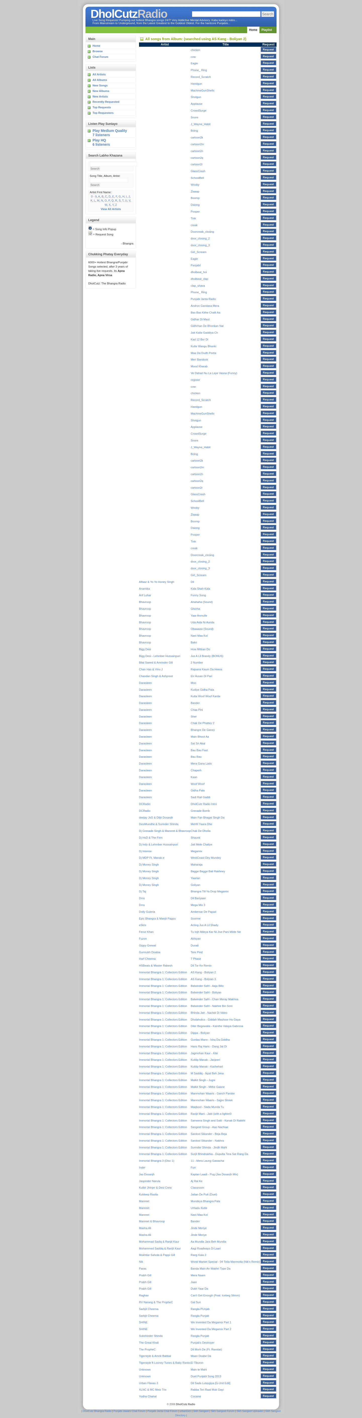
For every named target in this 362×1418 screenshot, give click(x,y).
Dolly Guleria (147, 911)
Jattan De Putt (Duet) (204, 1194)
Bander (195, 702)
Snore (194, 117)
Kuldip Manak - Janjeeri (205, 1059)
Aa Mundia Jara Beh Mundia (208, 1241)
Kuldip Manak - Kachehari (207, 1066)
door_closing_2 (200, 238)
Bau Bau (196, 756)
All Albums (100, 79)
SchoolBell (197, 177)
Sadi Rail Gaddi (200, 797)
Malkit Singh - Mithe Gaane (208, 1086)
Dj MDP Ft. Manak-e (151, 857)
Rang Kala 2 (198, 1254)
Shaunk (195, 837)
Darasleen (145, 682)
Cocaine (196, 1396)
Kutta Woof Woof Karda (205, 696)
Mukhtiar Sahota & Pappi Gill (157, 1254)
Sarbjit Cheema (148, 1308)
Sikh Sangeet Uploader (250, 1411)
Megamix (196, 851)
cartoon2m (197, 144)
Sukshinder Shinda (151, 1335)
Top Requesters (103, 112)
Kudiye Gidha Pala (202, 689)
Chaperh (196, 770)
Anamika (144, 588)
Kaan (194, 777)
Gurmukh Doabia (149, 952)
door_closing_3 (200, 245)
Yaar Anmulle (199, 615)
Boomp (195, 197)
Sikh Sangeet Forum (222, 1411)
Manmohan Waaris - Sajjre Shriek (212, 1100)
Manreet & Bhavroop (152, 1221)
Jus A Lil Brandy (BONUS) (207, 655)
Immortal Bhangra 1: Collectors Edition (163, 972)
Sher (194, 716)
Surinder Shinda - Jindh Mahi (209, 1147)
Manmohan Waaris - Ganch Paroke (213, 1093)
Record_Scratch (201, 76)
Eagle (194, 63)
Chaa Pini (197, 709)
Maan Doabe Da (201, 1355)
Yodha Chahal (148, 1396)
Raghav (144, 1295)
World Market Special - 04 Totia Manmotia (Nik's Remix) (225, 1261)
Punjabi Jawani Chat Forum (129, 1411)
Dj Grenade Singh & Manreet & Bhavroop (165, 830)
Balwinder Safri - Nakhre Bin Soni (212, 1005)
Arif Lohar (145, 595)
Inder (142, 1167)
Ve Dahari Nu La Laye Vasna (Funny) (214, 373)
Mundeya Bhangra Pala (205, 1201)
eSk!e (142, 925)
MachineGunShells (202, 90)
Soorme (196, 918)
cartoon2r (197, 164)
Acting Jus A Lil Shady (204, 925)
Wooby (195, 184)
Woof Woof (198, 783)
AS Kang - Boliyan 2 (203, 972)
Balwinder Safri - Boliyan (206, 992)
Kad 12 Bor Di (199, 339)
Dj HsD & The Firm (151, 837)
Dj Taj (142, 891)
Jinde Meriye (199, 1228)
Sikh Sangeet (201, 1411)
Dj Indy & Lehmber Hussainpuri (158, 844)
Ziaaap (195, 191)
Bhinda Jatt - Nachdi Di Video (209, 1012)
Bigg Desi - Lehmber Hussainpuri (159, 655)
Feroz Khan (146, 931)
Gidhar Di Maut (200, 319)
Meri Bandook (199, 359)
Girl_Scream (198, 252)
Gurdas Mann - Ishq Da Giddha (210, 1039)
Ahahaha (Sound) (202, 601)
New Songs (100, 85)
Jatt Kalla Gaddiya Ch (204, 332)
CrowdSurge (198, 110)
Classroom (197, 1187)
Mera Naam (198, 1275)
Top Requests (102, 107)
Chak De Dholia (200, 830)
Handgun (196, 83)
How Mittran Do (200, 649)
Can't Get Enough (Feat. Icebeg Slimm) (215, 1295)
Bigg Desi (145, 649)
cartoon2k (197, 137)
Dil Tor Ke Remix (201, 965)
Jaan (194, 1282)
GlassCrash (198, 171)
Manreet (144, 1201)
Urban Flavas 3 (148, 1383)
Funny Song (198, 595)
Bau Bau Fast (199, 750)
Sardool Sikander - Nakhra (207, 1140)
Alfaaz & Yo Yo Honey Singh (156, 581)
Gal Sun (196, 1302)
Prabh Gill (145, 1275)
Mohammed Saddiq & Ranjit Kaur (160, 1248)
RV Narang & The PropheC (156, 1302)
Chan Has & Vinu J (151, 669)
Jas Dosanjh (147, 1174)
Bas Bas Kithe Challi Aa (205, 312)
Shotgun (196, 96)
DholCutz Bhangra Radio (97, 1411)
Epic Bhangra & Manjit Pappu (157, 918)
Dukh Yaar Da (199, 1288)
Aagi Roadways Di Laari (206, 1248)
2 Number (197, 662)
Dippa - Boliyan (200, 1032)
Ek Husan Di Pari (201, 676)
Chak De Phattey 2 (202, 723)
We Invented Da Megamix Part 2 (211, 1329)
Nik (141, 1261)
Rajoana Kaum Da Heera (206, 669)
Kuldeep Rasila (148, 1194)
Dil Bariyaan (198, 898)
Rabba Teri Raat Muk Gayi (207, 1389)
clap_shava (198, 285)
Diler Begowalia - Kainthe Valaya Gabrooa (217, 1026)
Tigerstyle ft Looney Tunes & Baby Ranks (165, 1362)
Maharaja (197, 864)
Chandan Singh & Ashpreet (156, 676)
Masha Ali (145, 1228)
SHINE (143, 1322)
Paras (142, 1268)
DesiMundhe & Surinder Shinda (158, 824)
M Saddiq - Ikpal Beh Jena (207, 1073)
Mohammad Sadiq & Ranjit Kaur (159, 1241)
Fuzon (143, 938)
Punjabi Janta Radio (203, 298)
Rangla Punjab (200, 1315)
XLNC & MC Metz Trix (152, 1389)
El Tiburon (197, 1362)
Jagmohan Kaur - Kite (204, 1053)
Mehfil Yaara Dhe (201, 824)
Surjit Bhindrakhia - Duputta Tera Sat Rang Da (219, 1153)
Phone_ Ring (199, 70)
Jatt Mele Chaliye (201, 844)
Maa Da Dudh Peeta (203, 352)
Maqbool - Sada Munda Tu (207, 1106)
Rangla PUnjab (200, 1308)
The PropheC (147, 1349)
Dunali (195, 945)
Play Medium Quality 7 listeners (110, 133)
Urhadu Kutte (199, 1207)
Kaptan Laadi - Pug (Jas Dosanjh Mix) (214, 1174)
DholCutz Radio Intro (204, 803)
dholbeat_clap (199, 278)
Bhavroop (145, 601)
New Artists (100, 96)
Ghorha (195, 608)
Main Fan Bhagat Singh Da (207, 817)
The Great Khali (149, 1342)
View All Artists (111, 209)
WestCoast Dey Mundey (206, 857)
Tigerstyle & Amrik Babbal (155, 1355)
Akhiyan (196, 938)
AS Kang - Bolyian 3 (203, 979)
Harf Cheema (147, 958)
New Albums (101, 90)
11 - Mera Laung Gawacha (207, 1160)
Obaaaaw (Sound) (202, 628)
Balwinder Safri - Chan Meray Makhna (214, 999)
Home (253, 30)
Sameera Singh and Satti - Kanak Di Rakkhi (218, 1120)
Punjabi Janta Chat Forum (162, 1411)
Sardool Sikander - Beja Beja (209, 1133)
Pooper (195, 211)
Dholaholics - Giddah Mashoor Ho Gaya (216, 1019)
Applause (197, 103)
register (195, 379)
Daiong (195, 204)
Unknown (145, 1369)
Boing (194, 130)
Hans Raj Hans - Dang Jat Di (209, 1046)
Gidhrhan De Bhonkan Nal (207, 325)
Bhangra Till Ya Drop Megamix (210, 891)
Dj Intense (145, 851)
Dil (192, 581)
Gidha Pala (198, 790)
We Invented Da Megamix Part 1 (211, 1322)
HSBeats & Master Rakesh (155, 965)
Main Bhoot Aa (200, 736)
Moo (193, 682)
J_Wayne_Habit (201, 124)
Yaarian (195, 878)
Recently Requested (106, 101)
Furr (193, 1167)
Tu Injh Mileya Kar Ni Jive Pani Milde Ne (216, 931)
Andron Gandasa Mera (205, 305)
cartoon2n (197, 151)
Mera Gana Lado (201, 763)
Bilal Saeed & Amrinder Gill (156, 662)
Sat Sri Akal (198, 743)
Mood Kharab (199, 366)
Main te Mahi (199, 1369)
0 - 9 (94, 196)
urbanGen (185, 1411)
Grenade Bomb (200, 810)
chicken (195, 50)
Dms (142, 898)
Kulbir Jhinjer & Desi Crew (155, 1187)
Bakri (194, 642)
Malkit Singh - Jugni (203, 1080)
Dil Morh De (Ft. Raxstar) (206, 1349)
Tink (193, 218)
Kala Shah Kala (200, 588)
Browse (98, 51)
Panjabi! (196, 265)
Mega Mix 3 (198, 904)
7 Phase (196, 958)
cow (193, 56)
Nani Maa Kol (199, 635)
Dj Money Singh (149, 864)
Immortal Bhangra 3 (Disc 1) (156, 1160)
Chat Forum (100, 56)
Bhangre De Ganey (203, 729)
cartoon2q (197, 157)
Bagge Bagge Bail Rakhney (208, 871)
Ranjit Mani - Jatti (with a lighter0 (211, 1113)
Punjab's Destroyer (202, 1342)
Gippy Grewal (147, 945)
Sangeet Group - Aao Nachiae (209, 1127)
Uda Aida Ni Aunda (202, 622)
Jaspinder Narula (149, 1181)
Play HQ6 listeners (101, 142)
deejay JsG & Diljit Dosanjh (156, 817)
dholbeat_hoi (199, 272)
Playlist (266, 30)
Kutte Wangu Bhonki (203, 346)
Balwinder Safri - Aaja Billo (207, 985)
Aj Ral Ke (197, 1181)
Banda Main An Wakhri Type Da (211, 1268)
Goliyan (195, 884)
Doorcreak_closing (202, 231)
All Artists (99, 74)
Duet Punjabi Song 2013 (206, 1376)
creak (194, 225)
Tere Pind (197, 952)
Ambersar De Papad (203, 911)
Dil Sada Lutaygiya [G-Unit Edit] (210, 1383)
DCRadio (144, 803)
